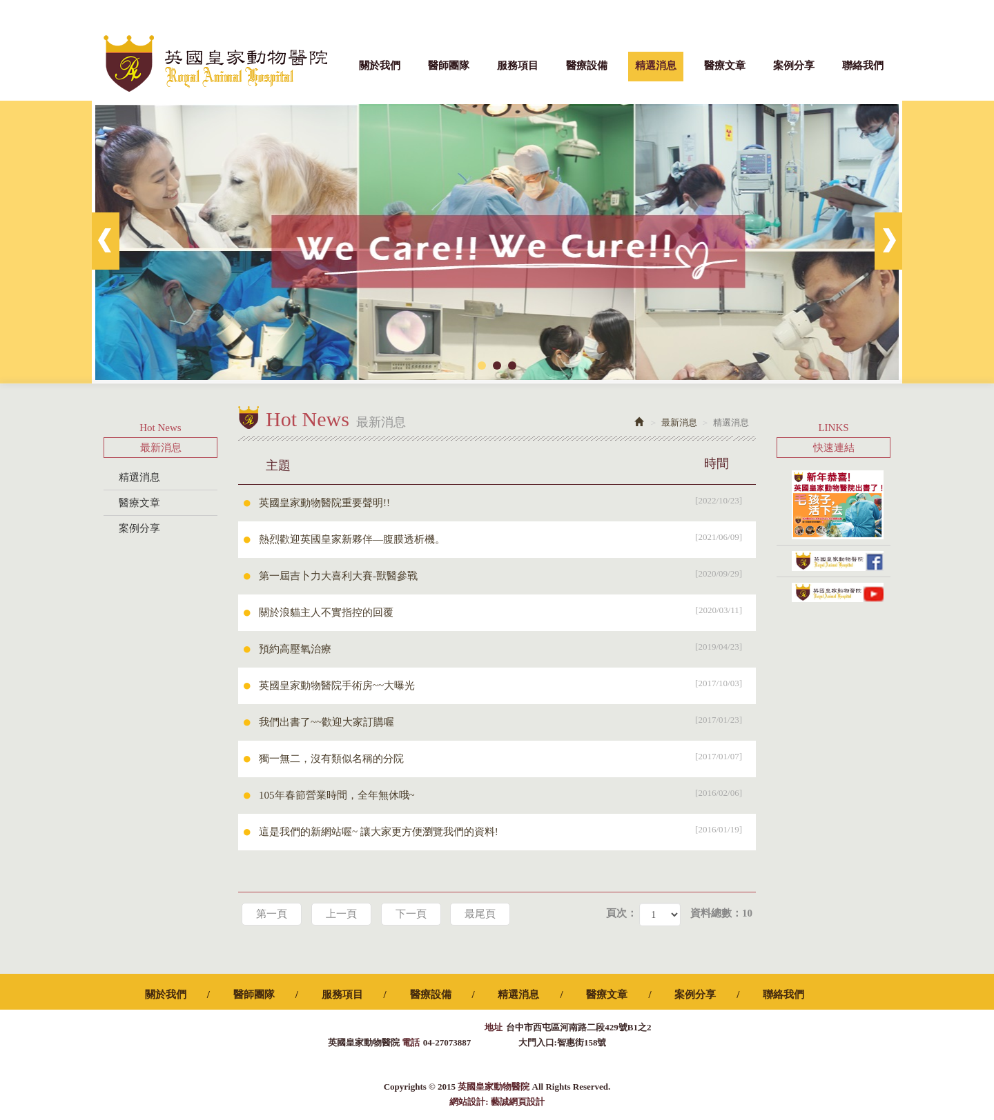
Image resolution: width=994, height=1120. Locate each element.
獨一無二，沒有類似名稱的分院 (507, 757)
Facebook (884, 13)
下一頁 (411, 913)
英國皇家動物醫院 (215, 63)
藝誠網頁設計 (518, 1102)
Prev (105, 241)
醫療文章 (139, 502)
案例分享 (139, 528)
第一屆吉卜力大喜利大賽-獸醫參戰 (507, 574)
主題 (506, 463)
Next (888, 241)
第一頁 (271, 913)
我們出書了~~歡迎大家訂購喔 (507, 720)
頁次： (621, 913)
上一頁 (341, 913)
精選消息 (139, 477)
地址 (494, 1027)
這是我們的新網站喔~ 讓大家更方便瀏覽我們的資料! (507, 830)
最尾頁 (480, 913)
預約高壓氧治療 (507, 647)
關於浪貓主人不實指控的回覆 (507, 610)
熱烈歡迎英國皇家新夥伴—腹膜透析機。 (507, 537)
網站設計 (467, 1102)
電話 (411, 1042)
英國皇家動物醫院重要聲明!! (507, 501)
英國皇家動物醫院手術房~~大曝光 (507, 683)
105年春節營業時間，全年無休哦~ (507, 793)
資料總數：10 (721, 913)
